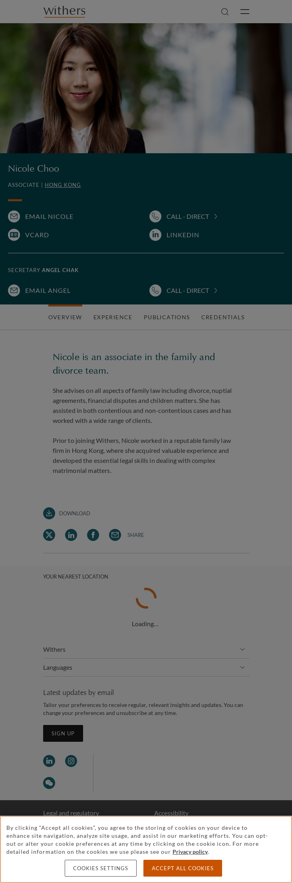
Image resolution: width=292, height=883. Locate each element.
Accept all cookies (183, 868)
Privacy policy (190, 851)
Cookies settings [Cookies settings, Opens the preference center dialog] (100, 868)
